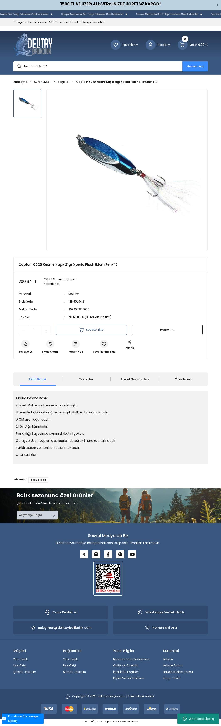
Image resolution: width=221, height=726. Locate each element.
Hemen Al (167, 330)
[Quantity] (35, 330)
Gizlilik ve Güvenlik (125, 667)
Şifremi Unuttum (24, 673)
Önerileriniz (183, 379)
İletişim (168, 661)
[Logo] (33, 44)
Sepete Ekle (91, 329)
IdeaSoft (88, 723)
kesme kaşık (38, 480)
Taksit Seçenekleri (135, 379)
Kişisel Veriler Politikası (128, 680)
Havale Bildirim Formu (178, 673)
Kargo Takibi (171, 680)
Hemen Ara (195, 66)
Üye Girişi (19, 667)
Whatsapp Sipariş (198, 718)
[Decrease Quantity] (23, 330)
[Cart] (193, 45)
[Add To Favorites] (106, 347)
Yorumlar (86, 379)
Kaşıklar (73, 294)
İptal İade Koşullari (126, 673)
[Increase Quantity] (46, 330)
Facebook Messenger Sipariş (20, 718)
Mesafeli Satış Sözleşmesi (131, 661)
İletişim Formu (172, 667)
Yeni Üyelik (20, 661)
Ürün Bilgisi (37, 379)
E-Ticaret (101, 723)
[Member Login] (158, 45)
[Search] (110, 66)
